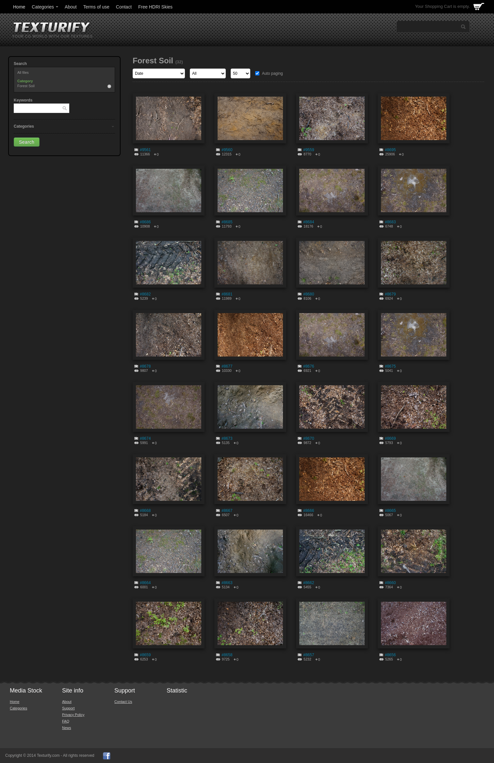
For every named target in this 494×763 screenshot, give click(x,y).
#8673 (227, 438)
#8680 (308, 294)
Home (19, 6)
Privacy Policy (73, 715)
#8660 (390, 582)
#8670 (308, 438)
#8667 (227, 510)
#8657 (308, 655)
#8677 (227, 366)
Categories (45, 6)
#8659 (145, 655)
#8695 (390, 150)
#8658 (227, 655)
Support (68, 708)
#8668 (145, 510)
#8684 (308, 222)
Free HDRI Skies (155, 6)
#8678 (145, 366)
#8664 (145, 582)
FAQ (65, 721)
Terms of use (96, 6)
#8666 (308, 510)
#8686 (145, 222)
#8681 (227, 294)
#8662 (308, 582)
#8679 (390, 294)
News (66, 728)
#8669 (390, 438)
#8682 (145, 294)
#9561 (145, 150)
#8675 (390, 366)
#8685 (227, 222)
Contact (124, 6)
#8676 (308, 366)
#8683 (390, 222)
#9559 (308, 150)
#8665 (390, 510)
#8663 (227, 582)
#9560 (227, 150)
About (71, 6)
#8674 (145, 438)
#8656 (390, 655)
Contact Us (123, 702)
